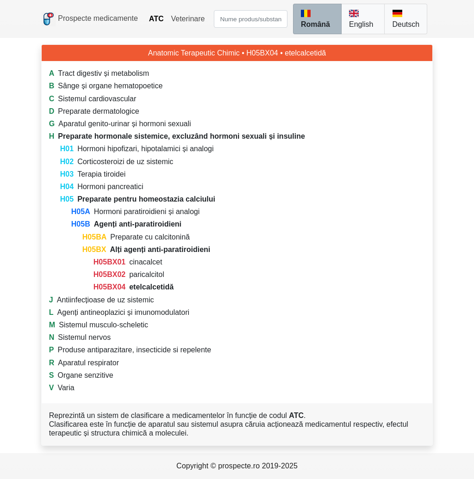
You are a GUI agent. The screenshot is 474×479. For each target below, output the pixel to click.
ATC (156, 19)
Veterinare (188, 19)
